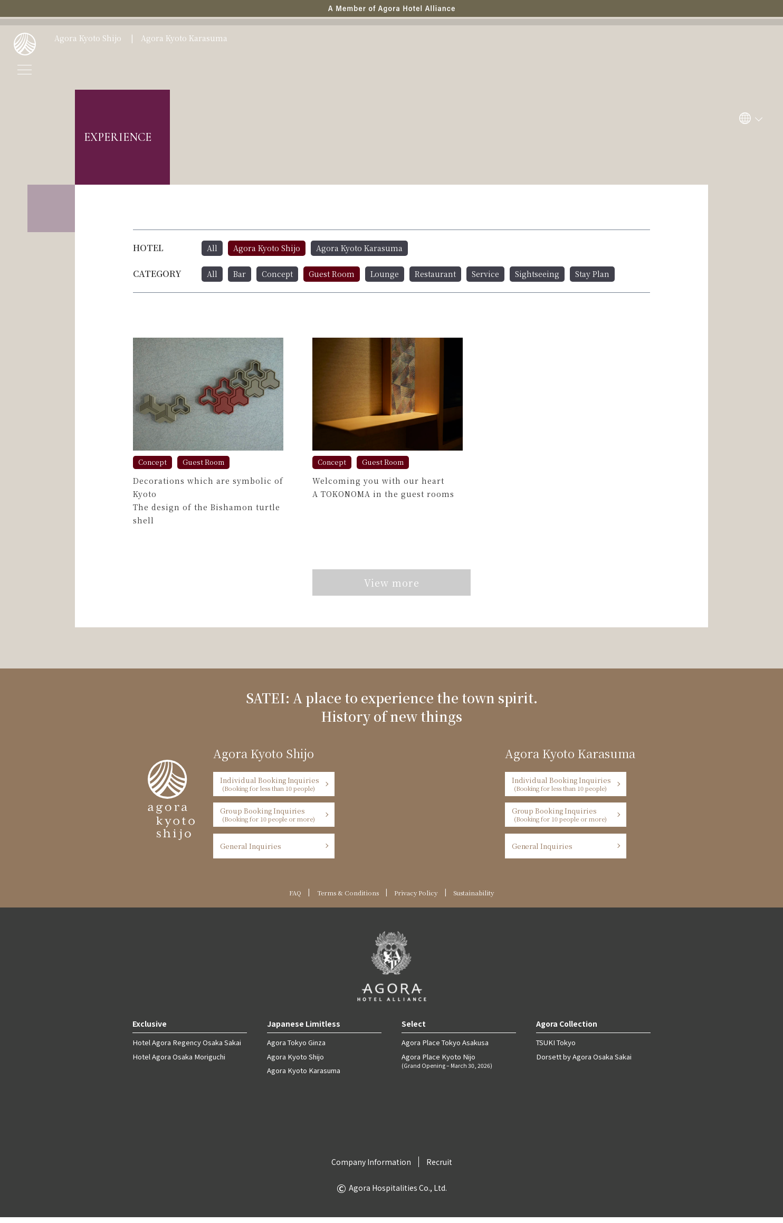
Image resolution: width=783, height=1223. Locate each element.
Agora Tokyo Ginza (296, 1048)
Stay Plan (592, 274)
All (212, 248)
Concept (277, 274)
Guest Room (332, 274)
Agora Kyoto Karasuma (184, 38)
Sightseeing (537, 274)
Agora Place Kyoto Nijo (458, 1066)
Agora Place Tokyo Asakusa (445, 1048)
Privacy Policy (416, 898)
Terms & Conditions (346, 898)
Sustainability (476, 898)
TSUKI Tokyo (555, 1048)
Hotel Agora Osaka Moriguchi (178, 1062)
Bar (239, 274)
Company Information (371, 1167)
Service (485, 274)
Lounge (384, 274)
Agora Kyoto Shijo (87, 38)
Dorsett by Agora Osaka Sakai (583, 1062)
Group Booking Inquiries (270, 820)
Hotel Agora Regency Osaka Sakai (186, 1048)
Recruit (439, 1167)
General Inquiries (250, 852)
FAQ (291, 898)
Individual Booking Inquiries (270, 789)
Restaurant (435, 274)
